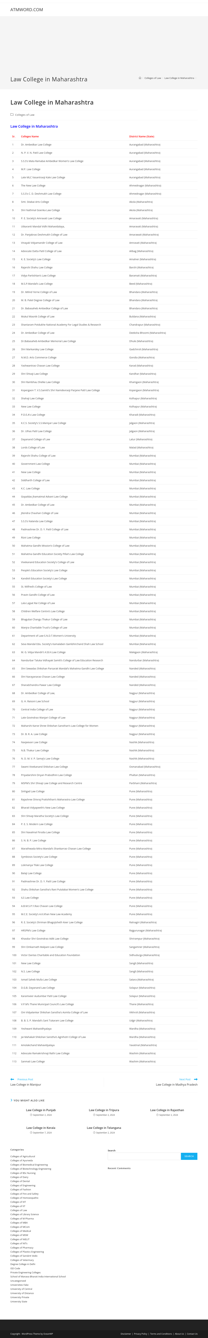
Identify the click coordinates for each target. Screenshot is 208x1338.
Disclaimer (126, 1333)
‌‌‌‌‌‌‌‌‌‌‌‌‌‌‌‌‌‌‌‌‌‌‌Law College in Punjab (41, 1110)
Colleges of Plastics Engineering (27, 1251)
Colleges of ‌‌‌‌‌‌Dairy (19, 1177)
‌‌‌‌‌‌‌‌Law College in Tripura (104, 1110)
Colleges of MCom (20, 1226)
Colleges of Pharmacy (21, 1247)
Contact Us (192, 1333)
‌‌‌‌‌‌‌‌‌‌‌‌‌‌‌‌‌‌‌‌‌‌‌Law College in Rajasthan (167, 1110)
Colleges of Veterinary (22, 1260)
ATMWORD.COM (26, 9)
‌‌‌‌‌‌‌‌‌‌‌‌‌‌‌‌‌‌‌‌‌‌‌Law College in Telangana (104, 1128)
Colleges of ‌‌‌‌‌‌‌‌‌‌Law (24, 114)
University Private (19, 1297)
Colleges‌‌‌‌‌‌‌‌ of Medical (20, 1231)
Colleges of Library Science (24, 1214)
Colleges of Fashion (20, 1189)
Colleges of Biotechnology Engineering (30, 1168)
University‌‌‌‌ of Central (21, 1288)
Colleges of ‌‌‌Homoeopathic (24, 1197)
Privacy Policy (140, 1333)
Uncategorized (18, 1280)
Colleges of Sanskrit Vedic (24, 1255)
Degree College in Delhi (22, 1264)
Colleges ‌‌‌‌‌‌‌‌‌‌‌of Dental (20, 1181)
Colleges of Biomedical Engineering (29, 1164)
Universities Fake (19, 1284)
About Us (179, 1333)
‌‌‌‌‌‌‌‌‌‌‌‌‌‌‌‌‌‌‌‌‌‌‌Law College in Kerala (40, 1128)
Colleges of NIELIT (20, 1239)
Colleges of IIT (17, 1206)
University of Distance (22, 1293)
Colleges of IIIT (18, 1201)
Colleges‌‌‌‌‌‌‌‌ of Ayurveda (21, 1160)
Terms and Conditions (161, 1333)
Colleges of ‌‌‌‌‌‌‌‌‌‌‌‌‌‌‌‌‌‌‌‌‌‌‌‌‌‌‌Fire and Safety (24, 1193)
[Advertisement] (104, 49)
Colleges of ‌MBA (19, 1222)
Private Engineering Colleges (25, 1272)
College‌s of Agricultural (22, 1156)
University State (18, 1301)
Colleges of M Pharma (22, 1218)
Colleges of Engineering (22, 1185)
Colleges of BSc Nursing (23, 1173)
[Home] (140, 78)
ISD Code (15, 1268)
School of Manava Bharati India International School (38, 1276)
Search (111, 1150)
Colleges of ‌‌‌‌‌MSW (19, 1235)
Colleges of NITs (18, 1243)
